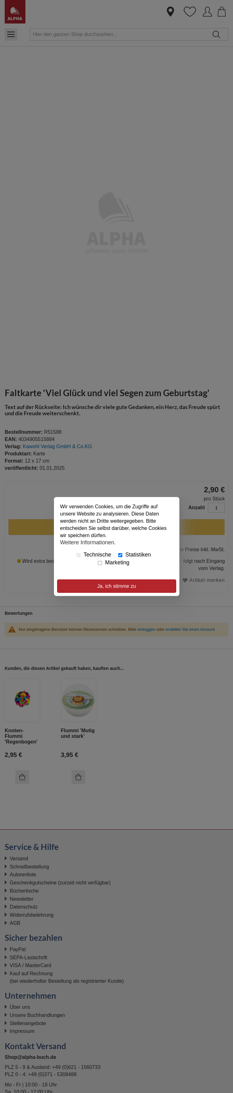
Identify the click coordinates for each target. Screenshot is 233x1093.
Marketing (113, 562)
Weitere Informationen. (88, 542)
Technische (94, 555)
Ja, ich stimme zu (116, 586)
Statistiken (134, 555)
